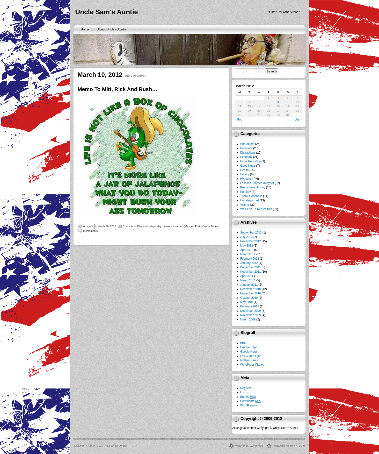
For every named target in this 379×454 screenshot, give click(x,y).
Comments (250, 401)
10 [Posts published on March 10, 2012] (287, 101)
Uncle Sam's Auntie (106, 12)
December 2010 (250, 289)
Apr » (298, 119)
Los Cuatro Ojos (250, 356)
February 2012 (249, 258)
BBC (243, 343)
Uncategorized (249, 200)
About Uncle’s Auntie (111, 29)
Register (245, 388)
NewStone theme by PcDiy (288, 445)
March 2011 (247, 280)
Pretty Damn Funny (206, 226)
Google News (249, 351)
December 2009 (250, 310)
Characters (129, 226)
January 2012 (249, 263)
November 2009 (250, 315)
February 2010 (249, 306)
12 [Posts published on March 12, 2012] (239, 106)
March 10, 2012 (106, 226)
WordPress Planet (252, 364)
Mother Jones (249, 360)
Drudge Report (249, 347)
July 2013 (246, 237)
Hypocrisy (155, 226)
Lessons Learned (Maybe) (178, 226)
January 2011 (249, 284)
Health (244, 170)
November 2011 (250, 271)
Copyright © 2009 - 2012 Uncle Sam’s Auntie (100, 445)
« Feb (238, 119)
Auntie (87, 226)
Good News (247, 165)
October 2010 (249, 297)
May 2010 (246, 302)
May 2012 (246, 245)
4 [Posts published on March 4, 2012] (297, 97)
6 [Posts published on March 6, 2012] (249, 101)
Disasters (142, 226)
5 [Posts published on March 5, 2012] (239, 101)
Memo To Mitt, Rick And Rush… (117, 89)
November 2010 (250, 293)
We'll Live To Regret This (256, 209)
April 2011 (246, 276)
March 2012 (247, 254)
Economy (246, 157)
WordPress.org (250, 405)
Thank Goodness (251, 196)
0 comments (90, 230)
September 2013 (251, 232)
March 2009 (247, 319)
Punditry (245, 191)
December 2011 (250, 267)
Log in (244, 392)
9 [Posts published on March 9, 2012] (278, 101)
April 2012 (246, 250)
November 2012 (250, 241)
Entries (248, 397)
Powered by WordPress (249, 445)
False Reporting (250, 161)
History (244, 174)
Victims (244, 204)
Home (85, 29)
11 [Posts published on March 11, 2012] (297, 101)
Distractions (247, 152)
